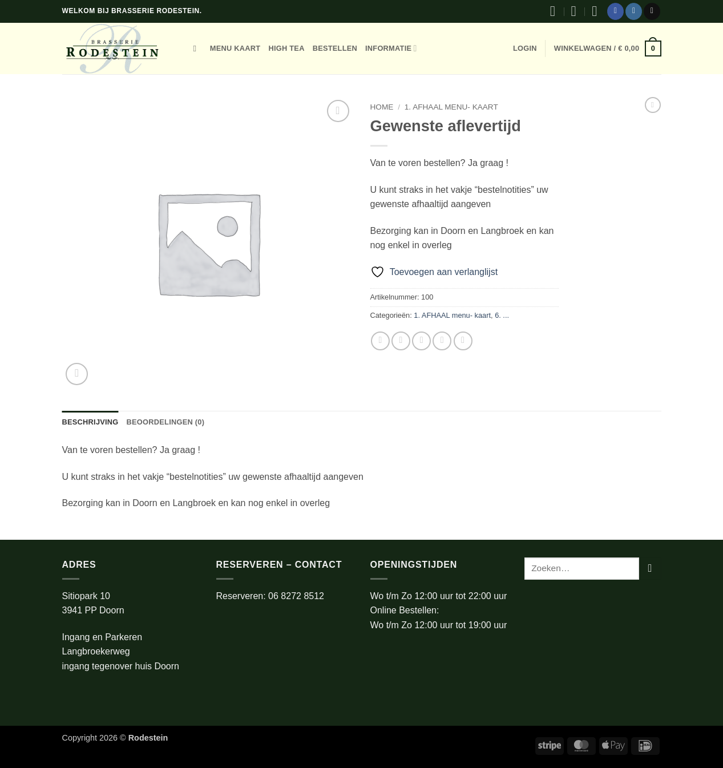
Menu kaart (235, 48)
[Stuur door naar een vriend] (421, 341)
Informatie (391, 48)
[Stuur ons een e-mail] (652, 11)
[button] (525, 48)
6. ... (502, 315)
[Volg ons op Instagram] (633, 11)
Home (382, 107)
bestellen (335, 48)
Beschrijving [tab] (90, 422)
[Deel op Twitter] (400, 341)
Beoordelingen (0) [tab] (166, 422)
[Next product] (653, 105)
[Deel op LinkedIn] (463, 341)
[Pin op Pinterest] (442, 341)
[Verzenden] (650, 568)
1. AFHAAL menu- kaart (451, 107)
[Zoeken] (197, 48)
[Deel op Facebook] (380, 341)
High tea (286, 48)
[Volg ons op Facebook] (615, 11)
